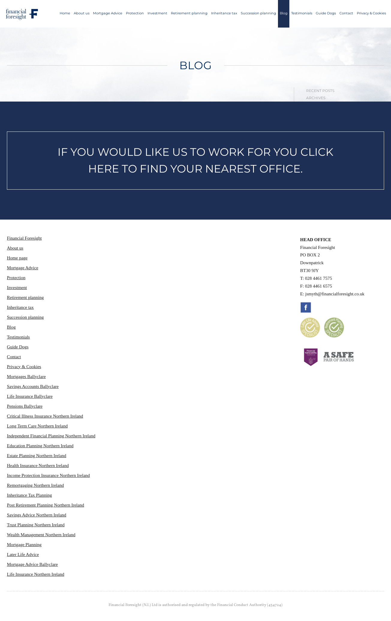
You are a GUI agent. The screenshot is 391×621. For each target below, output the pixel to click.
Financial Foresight (24, 238)
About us (81, 13)
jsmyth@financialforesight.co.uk (334, 293)
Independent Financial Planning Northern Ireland (51, 435)
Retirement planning (189, 13)
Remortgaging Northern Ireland (35, 485)
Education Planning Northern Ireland (40, 445)
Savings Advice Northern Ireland (36, 515)
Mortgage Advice (107, 13)
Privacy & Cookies (371, 13)
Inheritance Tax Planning (29, 495)
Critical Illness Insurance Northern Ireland (45, 416)
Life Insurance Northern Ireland (35, 574)
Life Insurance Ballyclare (29, 396)
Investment (157, 13)
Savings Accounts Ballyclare (32, 386)
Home (65, 13)
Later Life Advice (23, 554)
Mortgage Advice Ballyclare (32, 564)
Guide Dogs (326, 13)
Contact (346, 13)
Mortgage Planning (24, 544)
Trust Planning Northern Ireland (35, 524)
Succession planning (258, 13)
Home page (17, 258)
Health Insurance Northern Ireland (38, 465)
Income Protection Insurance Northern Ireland (48, 475)
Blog (284, 13)
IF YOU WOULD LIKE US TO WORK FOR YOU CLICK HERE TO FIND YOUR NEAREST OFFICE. (195, 160)
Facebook (306, 307)
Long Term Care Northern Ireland (37, 426)
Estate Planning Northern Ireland (36, 455)
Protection (135, 13)
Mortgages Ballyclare (26, 376)
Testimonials (301, 13)
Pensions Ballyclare (25, 406)
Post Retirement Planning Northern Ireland (45, 505)
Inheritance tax (224, 13)
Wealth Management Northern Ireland (41, 534)
